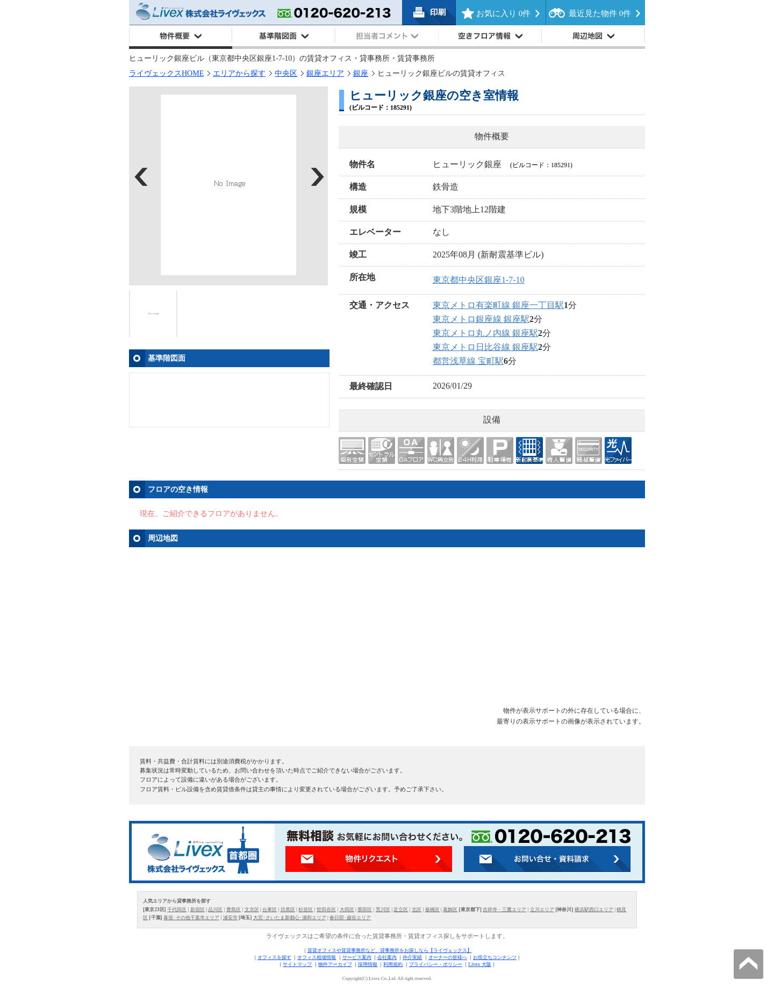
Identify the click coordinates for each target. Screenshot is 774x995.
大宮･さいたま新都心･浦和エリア (289, 917)
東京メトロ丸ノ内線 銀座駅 (485, 333)
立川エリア (542, 909)
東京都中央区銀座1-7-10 (479, 279)
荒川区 (383, 909)
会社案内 (387, 957)
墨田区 (364, 909)
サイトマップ (297, 964)
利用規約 (393, 964)
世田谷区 (326, 909)
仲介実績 (412, 957)
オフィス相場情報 (316, 957)
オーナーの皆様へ (447, 957)
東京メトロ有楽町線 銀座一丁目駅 (498, 305)
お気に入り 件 (503, 13)
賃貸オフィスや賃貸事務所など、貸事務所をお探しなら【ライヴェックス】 (389, 950)
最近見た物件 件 (600, 13)
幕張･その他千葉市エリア (191, 917)
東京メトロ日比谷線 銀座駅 (485, 347)
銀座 (360, 73)
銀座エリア (325, 73)
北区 (416, 909)
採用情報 (367, 964)
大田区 (347, 909)
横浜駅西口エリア (594, 909)
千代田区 (177, 909)
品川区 (215, 909)
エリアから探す (239, 73)
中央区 (286, 73)
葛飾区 (450, 909)
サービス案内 (356, 957)
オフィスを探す (274, 957)
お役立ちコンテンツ (495, 957)
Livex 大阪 (479, 964)
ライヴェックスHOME (166, 73)
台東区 (269, 909)
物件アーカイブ (335, 964)
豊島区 (233, 909)
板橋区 (432, 909)
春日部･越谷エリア (350, 917)
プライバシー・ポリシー (435, 964)
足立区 (400, 909)
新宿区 (197, 909)
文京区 (252, 909)
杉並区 (305, 909)
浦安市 (230, 917)
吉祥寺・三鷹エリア (504, 909)
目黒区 (288, 909)
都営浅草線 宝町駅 (468, 361)
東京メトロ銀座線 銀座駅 (481, 319)
